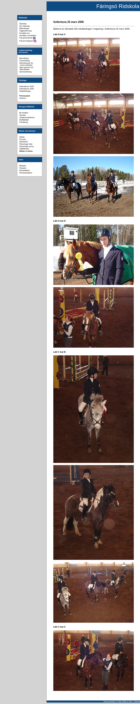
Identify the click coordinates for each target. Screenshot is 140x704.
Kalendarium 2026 (26, 89)
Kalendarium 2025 (26, 86)
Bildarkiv (22, 166)
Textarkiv (22, 168)
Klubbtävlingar (25, 91)
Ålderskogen (24, 28)
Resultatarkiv (24, 170)
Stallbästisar (24, 149)
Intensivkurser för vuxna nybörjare (26, 64)
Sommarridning (25, 72)
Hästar (22, 137)
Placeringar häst (25, 144)
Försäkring (23, 122)
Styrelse (22, 115)
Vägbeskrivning (25, 31)
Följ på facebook (27, 38)
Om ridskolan (24, 26)
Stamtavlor (23, 142)
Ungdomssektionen (27, 117)
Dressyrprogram (25, 173)
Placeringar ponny (26, 146)
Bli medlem (23, 113)
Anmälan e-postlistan (27, 35)
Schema (22, 98)
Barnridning (24, 58)
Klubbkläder (24, 120)
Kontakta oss (24, 33)
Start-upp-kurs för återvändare (26, 68)
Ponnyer (22, 139)
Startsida (22, 24)
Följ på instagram (27, 41)
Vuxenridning (24, 61)
